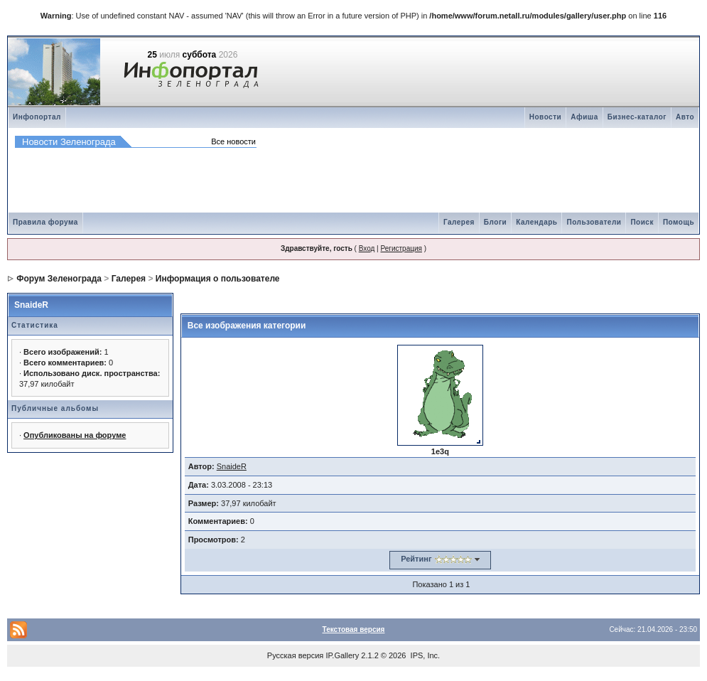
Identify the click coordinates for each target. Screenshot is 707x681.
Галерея (459, 222)
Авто (685, 117)
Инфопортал (37, 117)
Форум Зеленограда (59, 279)
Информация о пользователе (218, 279)
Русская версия (295, 655)
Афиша (584, 117)
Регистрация (400, 248)
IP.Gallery (342, 655)
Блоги (495, 222)
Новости (545, 117)
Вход (367, 248)
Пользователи (593, 222)
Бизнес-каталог (637, 117)
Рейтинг (416, 558)
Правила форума (45, 222)
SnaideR (31, 305)
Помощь (678, 222)
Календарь (536, 222)
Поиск (642, 222)
